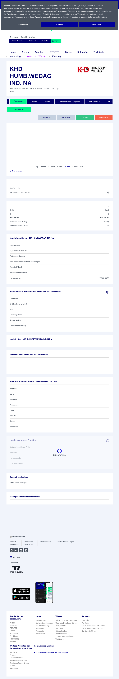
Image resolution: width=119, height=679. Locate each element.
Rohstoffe (82, 52)
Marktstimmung (42, 625)
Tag (36, 167)
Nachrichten (41, 620)
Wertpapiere (60, 625)
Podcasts (40, 631)
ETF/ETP (54, 52)
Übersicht (18, 101)
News (29, 56)
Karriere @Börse (89, 631)
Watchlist (32, 41)
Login (55, 41)
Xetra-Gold (14, 671)
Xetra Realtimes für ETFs (92, 628)
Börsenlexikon (61, 631)
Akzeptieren (96, 24)
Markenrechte (45, 542)
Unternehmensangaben (69, 101)
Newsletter (14, 37)
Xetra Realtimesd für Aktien (93, 625)
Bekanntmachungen (44, 623)
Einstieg (56, 56)
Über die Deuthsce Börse (66, 623)
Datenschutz (29, 544)
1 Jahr (67, 167)
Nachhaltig (15, 56)
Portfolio (45, 41)
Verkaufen (103, 117)
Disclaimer (28, 542)
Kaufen (84, 117)
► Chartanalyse (16, 171)
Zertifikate (98, 52)
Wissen (42, 56)
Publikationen (61, 634)
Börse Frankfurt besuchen (66, 620)
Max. (82, 167)
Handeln (59, 628)
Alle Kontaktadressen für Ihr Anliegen (51, 653)
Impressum (14, 544)
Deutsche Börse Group (19, 665)
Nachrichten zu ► (33, 339)
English (31, 37)
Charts (34, 101)
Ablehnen (59, 24)
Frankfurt (19, 109)
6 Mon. (59, 167)
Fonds (68, 52)
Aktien (25, 52)
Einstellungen (22, 24)
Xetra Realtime (18, 41)
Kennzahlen (93, 101)
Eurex (12, 668)
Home (12, 52)
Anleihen (38, 52)
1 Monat (51, 167)
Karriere (13, 655)
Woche (43, 167)
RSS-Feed (40, 628)
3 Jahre (75, 167)
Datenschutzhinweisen (98, 17)
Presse (13, 657)
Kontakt (23, 37)
